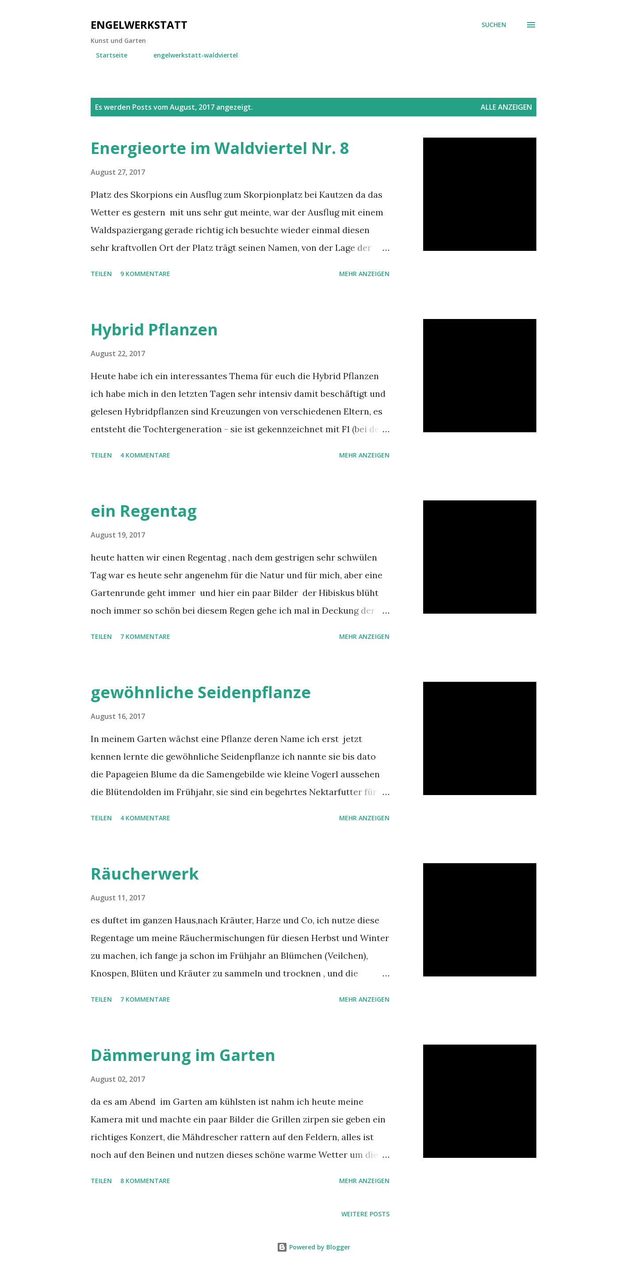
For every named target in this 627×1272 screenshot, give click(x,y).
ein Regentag (144, 511)
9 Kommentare (145, 273)
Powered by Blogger (313, 1247)
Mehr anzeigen (364, 273)
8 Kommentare (145, 1180)
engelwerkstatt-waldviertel (190, 55)
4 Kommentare (145, 455)
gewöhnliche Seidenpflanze (201, 692)
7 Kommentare (145, 636)
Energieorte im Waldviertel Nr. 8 (220, 148)
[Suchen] (494, 24)
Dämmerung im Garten (183, 1055)
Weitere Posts (365, 1214)
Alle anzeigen (506, 107)
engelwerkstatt (139, 24)
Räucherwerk (145, 873)
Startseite (106, 55)
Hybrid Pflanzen (154, 329)
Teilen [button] (101, 273)
